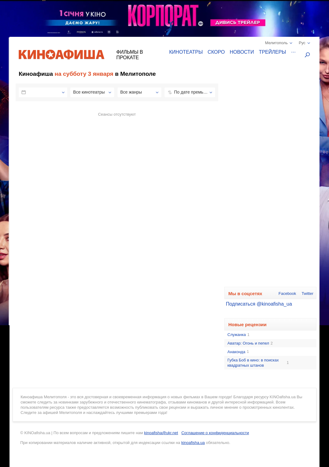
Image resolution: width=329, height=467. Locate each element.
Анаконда (238, 351)
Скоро (216, 52)
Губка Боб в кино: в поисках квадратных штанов (258, 363)
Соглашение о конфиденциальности (215, 432)
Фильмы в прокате (129, 54)
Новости (242, 52)
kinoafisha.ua (193, 442)
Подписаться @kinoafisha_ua (259, 304)
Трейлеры (272, 52)
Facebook (287, 293)
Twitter (307, 293)
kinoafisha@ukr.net (161, 432)
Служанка (238, 334)
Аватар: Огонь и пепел (250, 343)
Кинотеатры (186, 52)
